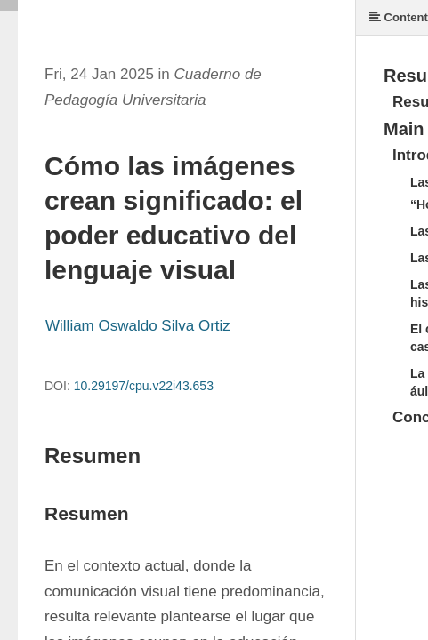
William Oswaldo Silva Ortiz (137, 325)
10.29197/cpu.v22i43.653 (144, 386)
